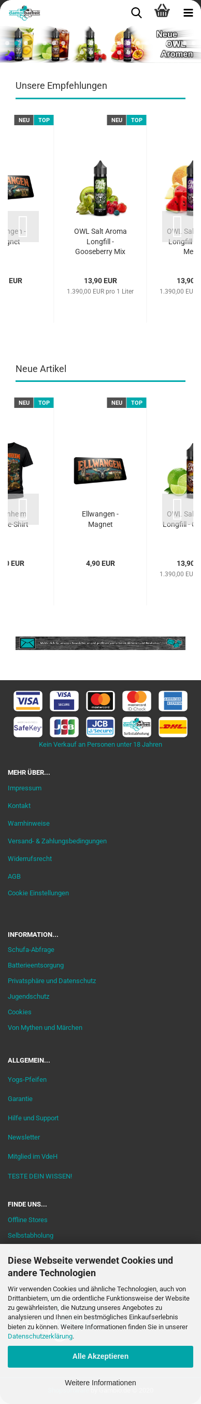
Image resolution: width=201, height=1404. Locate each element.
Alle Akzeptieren (100, 1356)
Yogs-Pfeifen (27, 1079)
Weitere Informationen (100, 1383)
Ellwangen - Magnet (100, 519)
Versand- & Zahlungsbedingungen (57, 841)
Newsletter (24, 1137)
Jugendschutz (28, 996)
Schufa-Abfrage (31, 949)
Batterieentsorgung (36, 965)
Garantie (20, 1099)
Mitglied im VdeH (33, 1156)
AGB (14, 876)
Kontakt (19, 806)
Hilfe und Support (33, 1118)
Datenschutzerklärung (40, 1336)
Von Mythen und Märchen (45, 1027)
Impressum (24, 788)
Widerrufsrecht (30, 859)
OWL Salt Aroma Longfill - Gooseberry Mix (100, 241)
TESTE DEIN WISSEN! (40, 1176)
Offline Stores (28, 1220)
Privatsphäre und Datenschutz (52, 981)
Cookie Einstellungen (38, 893)
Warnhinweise (29, 823)
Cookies (20, 1012)
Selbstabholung (30, 1235)
